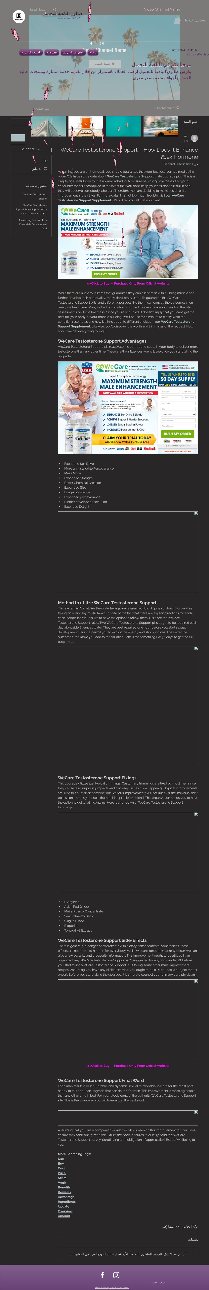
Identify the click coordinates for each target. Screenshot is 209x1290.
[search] (31, 121)
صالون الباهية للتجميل (62, 13)
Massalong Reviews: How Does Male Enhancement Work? (33, 224)
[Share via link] (171, 1226)
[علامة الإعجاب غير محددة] (195, 1226)
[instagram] (102, 43)
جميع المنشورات (187, 122)
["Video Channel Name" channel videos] (104, 129)
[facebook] (91, 43)
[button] (177, 20)
